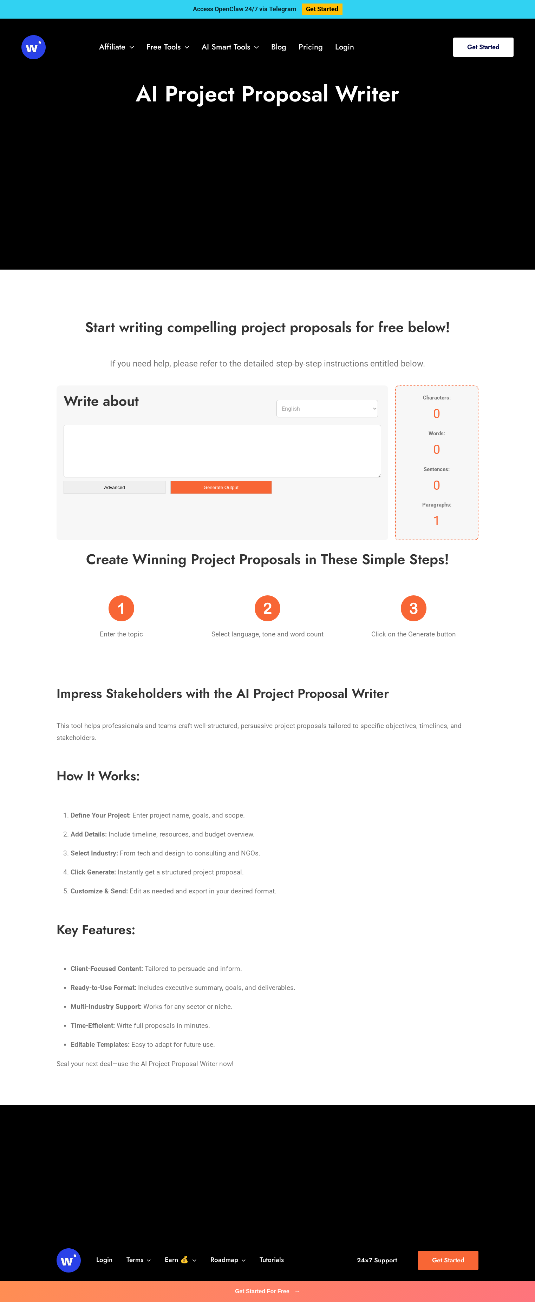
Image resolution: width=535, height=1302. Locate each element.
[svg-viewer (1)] (33, 38)
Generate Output (221, 487)
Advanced (114, 487)
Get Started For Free (267, 1291)
